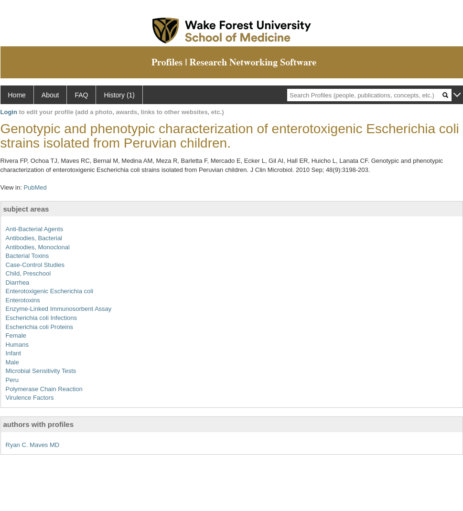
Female (16, 335)
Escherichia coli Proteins (40, 326)
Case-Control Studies (35, 264)
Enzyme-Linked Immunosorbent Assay (59, 308)
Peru (12, 379)
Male (12, 362)
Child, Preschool (28, 273)
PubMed (34, 187)
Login (8, 112)
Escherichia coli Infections (41, 317)
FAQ (81, 95)
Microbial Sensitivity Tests (41, 370)
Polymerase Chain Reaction (44, 389)
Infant (14, 353)
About (50, 95)
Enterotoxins (23, 300)
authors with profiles (38, 424)
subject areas (26, 209)
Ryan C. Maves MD (33, 444)
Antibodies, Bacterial (34, 238)
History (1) (119, 95)
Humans (17, 344)
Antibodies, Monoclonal (38, 247)
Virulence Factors (30, 397)
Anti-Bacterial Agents (35, 229)
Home (17, 95)
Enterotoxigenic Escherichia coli (50, 291)
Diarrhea (18, 282)
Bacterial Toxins (27, 255)
